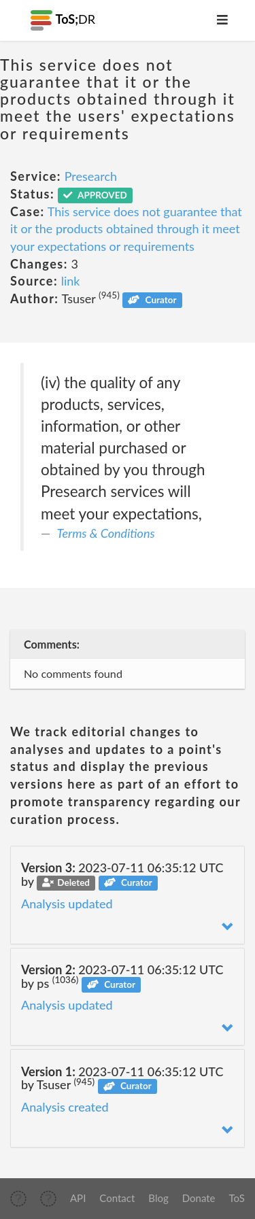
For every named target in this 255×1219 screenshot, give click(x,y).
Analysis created (65, 1106)
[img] (18, 1198)
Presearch (91, 176)
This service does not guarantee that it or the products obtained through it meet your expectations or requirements (126, 229)
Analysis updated (67, 903)
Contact (117, 1198)
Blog (158, 1198)
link (70, 280)
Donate (199, 1198)
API (78, 1198)
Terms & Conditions (106, 533)
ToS (237, 1198)
